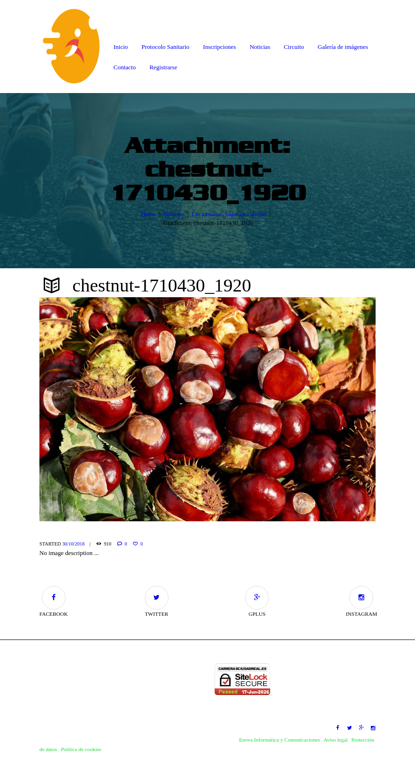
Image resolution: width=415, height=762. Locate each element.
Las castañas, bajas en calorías (228, 213)
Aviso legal (335, 740)
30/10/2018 (73, 543)
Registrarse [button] (163, 67)
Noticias (174, 213)
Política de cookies (81, 749)
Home (148, 213)
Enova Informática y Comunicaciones (279, 740)
